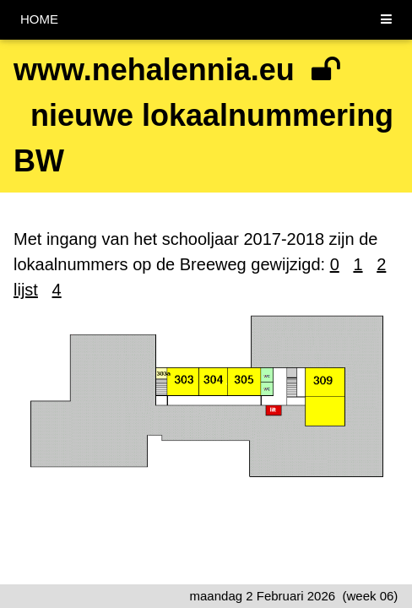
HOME (39, 19)
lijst (26, 289)
